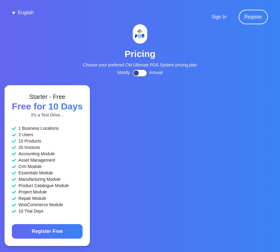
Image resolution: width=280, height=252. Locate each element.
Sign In (219, 16)
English (26, 12)
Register (253, 16)
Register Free (47, 231)
